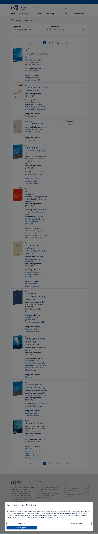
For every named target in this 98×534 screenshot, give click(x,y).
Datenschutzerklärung (51, 517)
